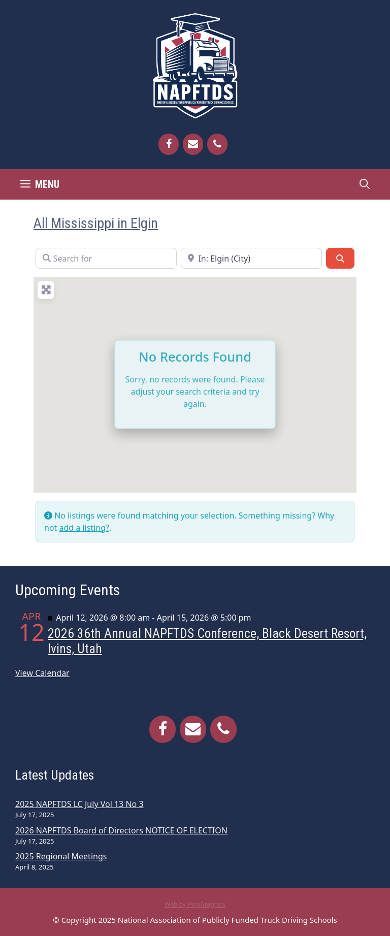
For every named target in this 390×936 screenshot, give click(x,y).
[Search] (340, 258)
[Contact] (193, 144)
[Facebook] (168, 144)
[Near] (251, 258)
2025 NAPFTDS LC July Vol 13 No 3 (79, 804)
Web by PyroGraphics (195, 904)
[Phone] (217, 144)
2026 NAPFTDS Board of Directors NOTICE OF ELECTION (121, 830)
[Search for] (106, 258)
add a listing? (84, 527)
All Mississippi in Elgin (96, 223)
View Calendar (42, 673)
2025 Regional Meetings (61, 856)
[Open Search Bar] (364, 184)
